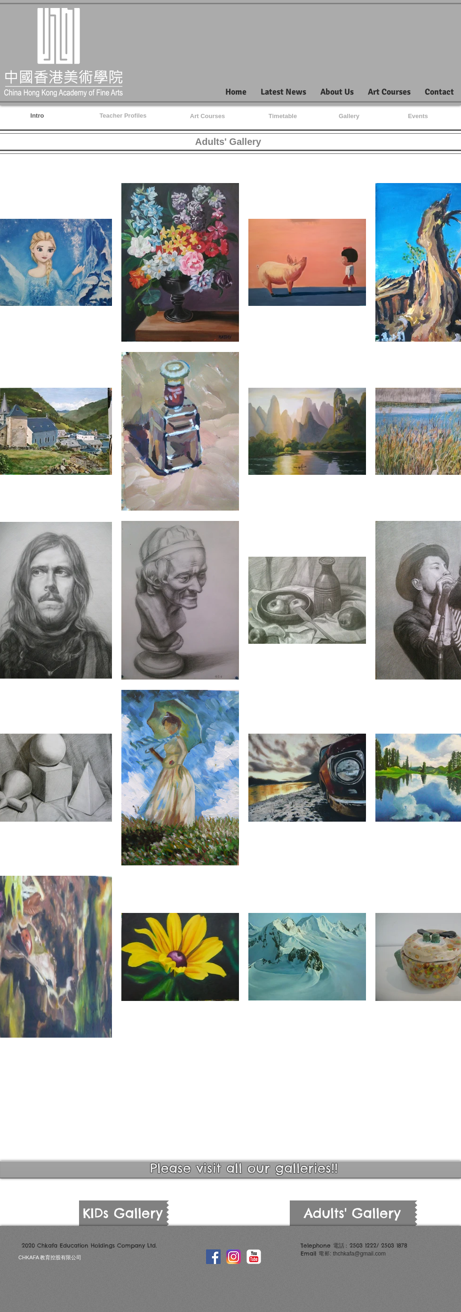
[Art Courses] (207, 116)
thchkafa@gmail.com (359, 1253)
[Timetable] (283, 116)
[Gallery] (349, 116)
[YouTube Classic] (253, 1256)
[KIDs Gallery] (123, 1213)
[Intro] (37, 115)
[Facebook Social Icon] (213, 1256)
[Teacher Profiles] (123, 115)
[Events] (418, 116)
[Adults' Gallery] (352, 1213)
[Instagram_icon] (233, 1256)
